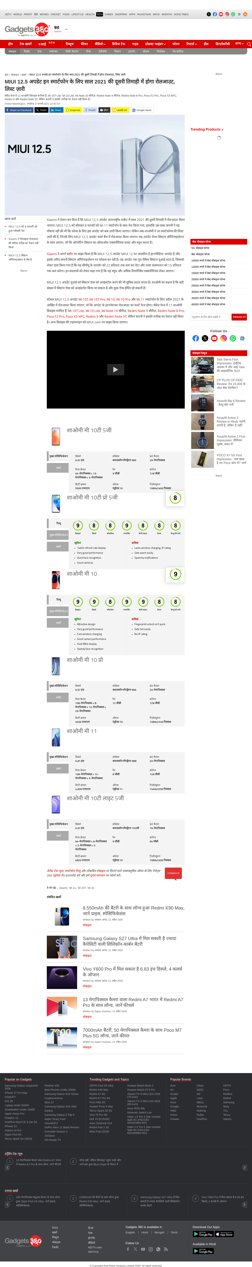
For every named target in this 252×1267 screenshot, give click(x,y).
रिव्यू (58, 523)
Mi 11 (140, 299)
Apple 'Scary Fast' (55, 1119)
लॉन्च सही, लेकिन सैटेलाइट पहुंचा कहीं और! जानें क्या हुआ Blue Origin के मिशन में (100, 1162)
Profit (28, 14)
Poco (226, 1089)
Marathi (167, 14)
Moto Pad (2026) (99, 1131)
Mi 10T (83, 299)
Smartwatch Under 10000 (20, 1109)
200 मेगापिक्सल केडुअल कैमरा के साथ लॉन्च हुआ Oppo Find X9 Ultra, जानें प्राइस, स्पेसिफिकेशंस (38, 1201)
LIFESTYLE (77, 14)
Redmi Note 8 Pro (171, 311)
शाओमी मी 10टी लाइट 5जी (95, 799)
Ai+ (172, 1089)
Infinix (200, 1085)
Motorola (202, 1106)
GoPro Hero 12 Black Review (62, 1127)
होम (10, 44)
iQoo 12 (49, 1102)
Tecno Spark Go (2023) (18, 1138)
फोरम (175, 44)
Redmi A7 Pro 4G (99, 1098)
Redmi (227, 1098)
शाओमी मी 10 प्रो (85, 660)
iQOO (200, 1089)
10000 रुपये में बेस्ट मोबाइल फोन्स (208, 260)
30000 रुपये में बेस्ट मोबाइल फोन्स (208, 291)
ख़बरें (24, 74)
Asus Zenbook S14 (100, 1123)
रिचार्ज (190, 44)
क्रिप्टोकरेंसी (223, 44)
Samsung (228, 1102)
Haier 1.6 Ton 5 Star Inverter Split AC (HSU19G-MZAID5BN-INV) (144, 1119)
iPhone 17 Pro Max (16, 1092)
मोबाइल (12, 51)
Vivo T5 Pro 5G (98, 1114)
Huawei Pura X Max (101, 1106)
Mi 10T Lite (76, 311)
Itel (198, 1093)
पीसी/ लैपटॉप (71, 51)
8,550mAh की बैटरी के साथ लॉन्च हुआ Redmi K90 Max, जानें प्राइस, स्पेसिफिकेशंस (99, 1201)
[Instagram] (223, 338)
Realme (227, 1093)
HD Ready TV (53, 1139)
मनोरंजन (53, 51)
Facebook (128, 1248)
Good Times (181, 14)
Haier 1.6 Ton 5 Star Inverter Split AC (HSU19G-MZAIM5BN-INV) (144, 1130)
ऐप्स (39, 51)
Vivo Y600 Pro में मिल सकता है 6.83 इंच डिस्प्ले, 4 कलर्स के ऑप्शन (223, 1199)
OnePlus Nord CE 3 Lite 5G (21, 1122)
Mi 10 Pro (123, 299)
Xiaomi (52, 254)
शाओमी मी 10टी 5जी (89, 431)
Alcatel (174, 1093)
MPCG (156, 14)
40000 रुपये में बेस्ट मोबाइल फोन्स (208, 304)
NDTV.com (95, 1247)
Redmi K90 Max (98, 1089)
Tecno (226, 1114)
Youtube (143, 1248)
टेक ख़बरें (25, 44)
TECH (99, 14)
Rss (166, 1248)
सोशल (146, 51)
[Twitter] (205, 338)
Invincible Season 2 (56, 1131)
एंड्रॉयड (56, 875)
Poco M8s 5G (97, 1102)
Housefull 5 (51, 1123)
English (130, 1232)
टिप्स (88, 51)
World (17, 14)
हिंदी (36, 14)
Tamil (174, 1232)
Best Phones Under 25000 (60, 1089)
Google (174, 1106)
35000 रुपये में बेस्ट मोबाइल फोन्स (208, 298)
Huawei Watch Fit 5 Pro (141, 1089)
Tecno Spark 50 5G (100, 1110)
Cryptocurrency (54, 1098)
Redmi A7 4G (97, 1093)
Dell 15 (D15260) (99, 1119)
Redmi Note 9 (138, 311)
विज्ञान (117, 51)
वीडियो (99, 44)
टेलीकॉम (103, 51)
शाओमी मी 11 (82, 732)
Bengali (159, 1232)
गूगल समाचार (97, 875)
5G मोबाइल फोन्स (200, 248)
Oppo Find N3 (13, 1134)
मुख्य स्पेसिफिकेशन (58, 456)
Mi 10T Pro (97, 299)
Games (109, 14)
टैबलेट (27, 51)
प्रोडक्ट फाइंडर (154, 44)
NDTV (8, 14)
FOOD (66, 14)
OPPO (227, 1085)
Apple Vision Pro (14, 1113)
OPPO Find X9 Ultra (101, 1085)
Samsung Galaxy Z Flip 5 (59, 1114)
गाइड (135, 44)
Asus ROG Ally (136, 1108)
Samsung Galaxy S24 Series (61, 1093)
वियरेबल (161, 51)
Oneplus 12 (11, 1117)
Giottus (49, 1110)
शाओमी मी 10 (82, 574)
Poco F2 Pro (55, 316)
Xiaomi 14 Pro (13, 1130)
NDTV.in (93, 1251)
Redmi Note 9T (115, 316)
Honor (173, 1114)
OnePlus (202, 1119)
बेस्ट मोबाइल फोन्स (200, 254)
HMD (173, 1110)
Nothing (201, 1110)
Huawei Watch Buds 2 (140, 1085)
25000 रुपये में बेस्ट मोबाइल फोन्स (208, 285)
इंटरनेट (131, 51)
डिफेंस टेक (118, 44)
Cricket (56, 14)
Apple (173, 1098)
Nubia (200, 1114)
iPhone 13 (11, 1126)
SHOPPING (121, 14)
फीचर (84, 44)
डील (206, 44)
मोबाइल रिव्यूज (199, 353)
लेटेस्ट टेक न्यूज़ (55, 871)
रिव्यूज (70, 44)
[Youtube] (214, 338)
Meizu (200, 1102)
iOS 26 (9, 1101)
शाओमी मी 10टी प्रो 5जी (92, 498)
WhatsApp (158, 1248)
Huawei (174, 1119)
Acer (173, 1085)
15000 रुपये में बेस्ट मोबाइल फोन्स (208, 273)
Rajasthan (144, 14)
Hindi (145, 1232)
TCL (225, 1110)
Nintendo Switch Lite (139, 1112)
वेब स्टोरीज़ (178, 51)
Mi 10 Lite (93, 311)
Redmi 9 (92, 316)
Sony (226, 1106)
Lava (199, 1098)
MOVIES (44, 14)
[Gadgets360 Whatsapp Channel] (233, 338)
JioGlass (50, 1135)
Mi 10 (111, 299)
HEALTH (90, 14)
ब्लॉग (70, 254)
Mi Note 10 (110, 311)
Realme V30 (52, 1085)
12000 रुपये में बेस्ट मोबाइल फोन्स (208, 266)
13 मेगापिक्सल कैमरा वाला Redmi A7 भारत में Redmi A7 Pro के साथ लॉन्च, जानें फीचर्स (38, 1162)
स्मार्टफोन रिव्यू (73, 871)
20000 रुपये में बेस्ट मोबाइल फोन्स (208, 279)
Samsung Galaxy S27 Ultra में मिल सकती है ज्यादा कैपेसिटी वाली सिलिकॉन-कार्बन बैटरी (160, 1201)
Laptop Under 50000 (17, 1105)
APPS (132, 14)
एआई (47, 43)
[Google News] (242, 338)
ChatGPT (10, 1096)
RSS (55, 1227)
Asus (173, 1102)
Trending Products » (206, 129)
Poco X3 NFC (75, 316)
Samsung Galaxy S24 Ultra (61, 1106)
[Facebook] (196, 338)
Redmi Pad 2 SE (99, 1127)
